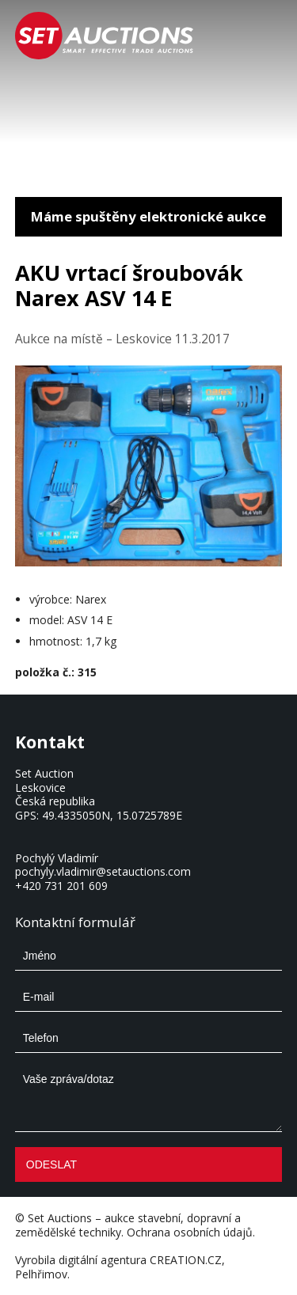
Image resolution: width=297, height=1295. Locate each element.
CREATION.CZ (186, 1259)
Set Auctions (60, 1217)
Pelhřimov (41, 1274)
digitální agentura (103, 1259)
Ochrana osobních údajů (190, 1232)
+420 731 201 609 (61, 885)
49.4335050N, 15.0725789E (112, 815)
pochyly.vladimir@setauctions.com (103, 871)
